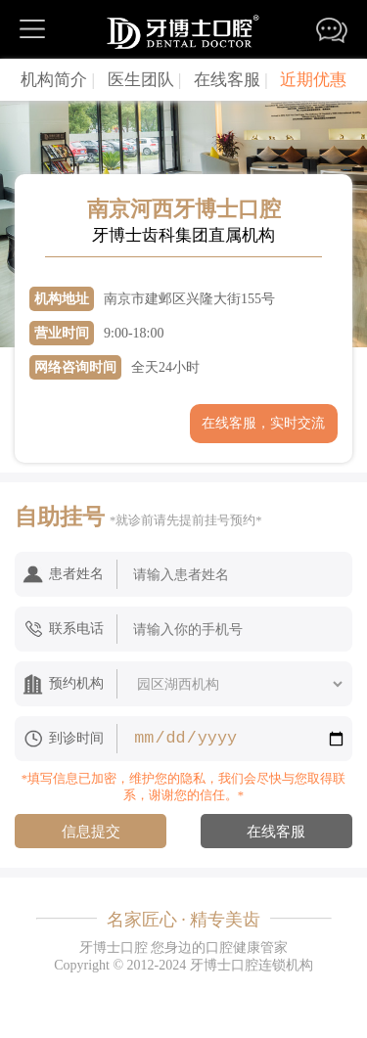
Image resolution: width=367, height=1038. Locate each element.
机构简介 (58, 79)
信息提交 (91, 831)
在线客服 (231, 79)
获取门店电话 (104, 423)
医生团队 (145, 79)
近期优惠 (313, 79)
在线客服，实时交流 (263, 423)
